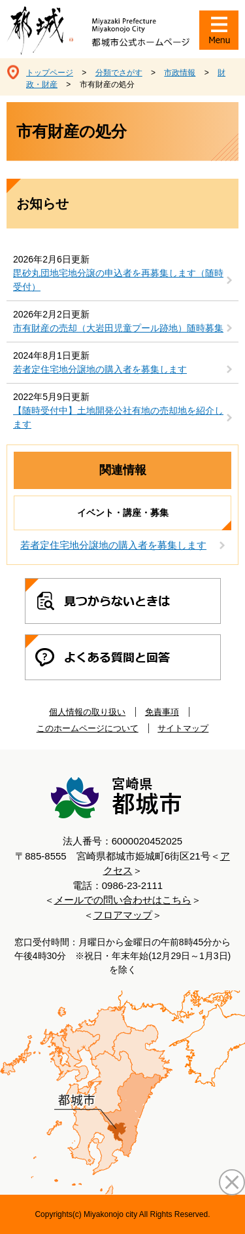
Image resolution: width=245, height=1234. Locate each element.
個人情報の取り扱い (87, 712)
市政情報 (179, 72)
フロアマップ (122, 914)
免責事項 (162, 712)
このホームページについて (88, 728)
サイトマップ (182, 728)
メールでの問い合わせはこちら (122, 899)
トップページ (49, 72)
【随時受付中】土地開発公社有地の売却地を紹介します (118, 417)
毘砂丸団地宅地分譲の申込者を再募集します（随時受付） (118, 280)
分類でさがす (118, 72)
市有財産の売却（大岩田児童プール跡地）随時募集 (118, 328)
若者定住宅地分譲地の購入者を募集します (100, 369)
